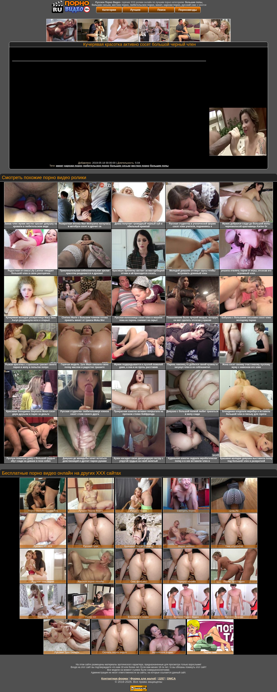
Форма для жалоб (143, 678)
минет (59, 165)
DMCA (171, 678)
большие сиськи (120, 165)
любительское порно (96, 165)
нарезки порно (73, 165)
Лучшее (135, 9)
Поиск (161, 9)
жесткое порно (140, 165)
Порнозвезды (188, 9)
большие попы (159, 165)
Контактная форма (114, 678)
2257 (161, 678)
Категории (109, 9)
